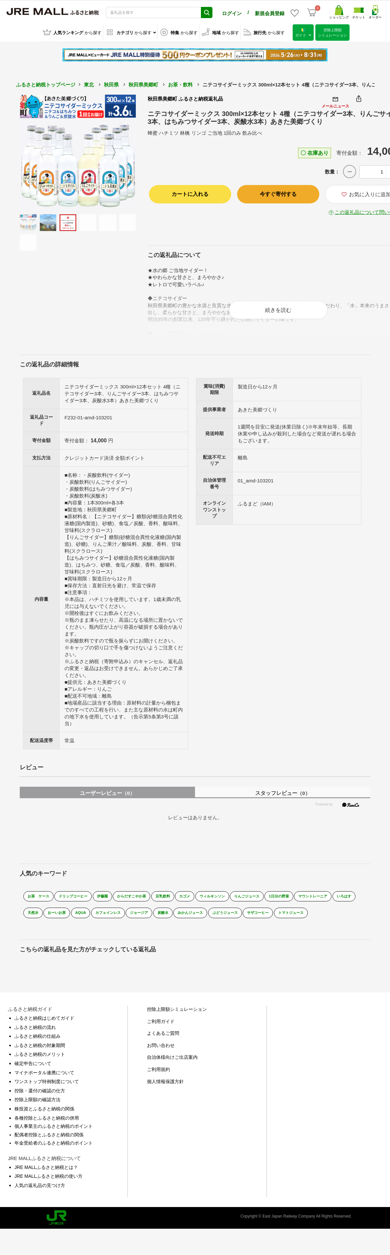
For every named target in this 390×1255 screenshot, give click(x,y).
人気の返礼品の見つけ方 (39, 1195)
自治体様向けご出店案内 (172, 1067)
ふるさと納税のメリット (39, 1064)
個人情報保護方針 (165, 1091)
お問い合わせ (161, 1055)
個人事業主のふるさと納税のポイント (53, 1136)
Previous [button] (38, 152)
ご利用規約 (158, 1079)
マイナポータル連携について (44, 1082)
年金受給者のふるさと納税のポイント (53, 1152)
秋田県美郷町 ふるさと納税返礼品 (185, 98)
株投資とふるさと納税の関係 (44, 1118)
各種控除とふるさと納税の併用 (46, 1127)
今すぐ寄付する (278, 193)
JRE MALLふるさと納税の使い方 (48, 1186)
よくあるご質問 (163, 1043)
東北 (89, 83)
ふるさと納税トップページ (45, 83)
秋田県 (111, 83)
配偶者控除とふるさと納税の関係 (49, 1144)
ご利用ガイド (161, 1031)
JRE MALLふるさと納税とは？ (46, 1177)
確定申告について (32, 1073)
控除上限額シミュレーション (177, 1019)
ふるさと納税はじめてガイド (44, 1028)
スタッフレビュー (282, 798)
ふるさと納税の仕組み (37, 1046)
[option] (78, 152)
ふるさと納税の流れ (35, 1037)
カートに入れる (190, 193)
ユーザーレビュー (107, 798)
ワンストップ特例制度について (46, 1091)
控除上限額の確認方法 (37, 1109)
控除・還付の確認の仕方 (39, 1100)
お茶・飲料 (180, 83)
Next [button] (118, 152)
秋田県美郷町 (143, 83)
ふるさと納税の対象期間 (39, 1055)
